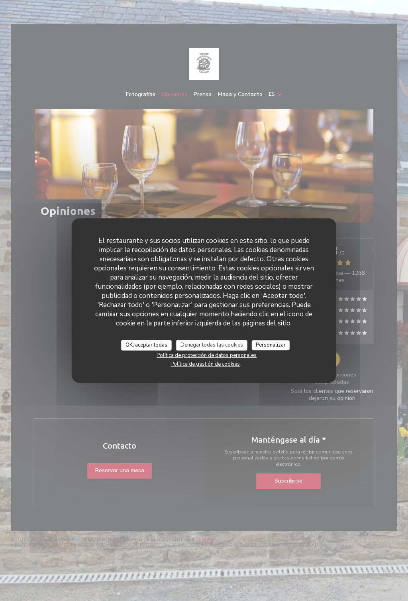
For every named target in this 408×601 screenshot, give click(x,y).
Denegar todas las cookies (211, 345)
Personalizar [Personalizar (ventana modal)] (271, 345)
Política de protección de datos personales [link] (207, 355)
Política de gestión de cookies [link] (205, 364)
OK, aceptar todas (146, 345)
